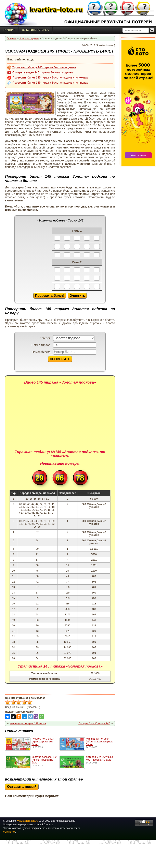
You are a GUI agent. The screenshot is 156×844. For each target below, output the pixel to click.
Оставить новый (22, 787)
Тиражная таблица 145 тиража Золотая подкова (41, 68)
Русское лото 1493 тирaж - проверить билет (42, 741)
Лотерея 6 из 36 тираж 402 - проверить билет (99, 758)
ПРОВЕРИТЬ (60, 359)
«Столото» (9, 831)
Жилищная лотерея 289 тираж (28, 723)
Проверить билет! (49, 295)
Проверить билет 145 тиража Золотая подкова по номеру (47, 78)
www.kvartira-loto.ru (27, 820)
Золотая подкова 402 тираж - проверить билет (43, 760)
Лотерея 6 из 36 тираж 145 (94, 723)
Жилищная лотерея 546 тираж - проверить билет (99, 741)
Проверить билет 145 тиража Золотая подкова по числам (47, 83)
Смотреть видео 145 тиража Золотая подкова (40, 73)
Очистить (77, 295)
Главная (9, 30)
